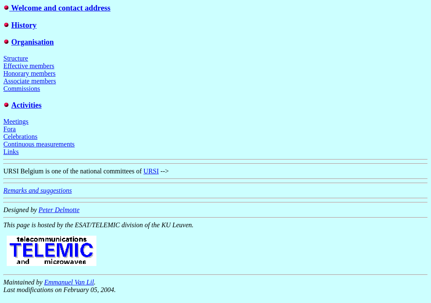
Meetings (16, 121)
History (24, 25)
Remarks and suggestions (37, 190)
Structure (15, 58)
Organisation (32, 42)
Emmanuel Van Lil (69, 282)
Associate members (29, 81)
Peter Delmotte (59, 209)
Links (11, 151)
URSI (151, 171)
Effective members (28, 65)
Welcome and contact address (59, 7)
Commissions (21, 88)
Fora (9, 129)
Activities (26, 105)
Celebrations (20, 136)
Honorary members (29, 73)
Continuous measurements (38, 144)
